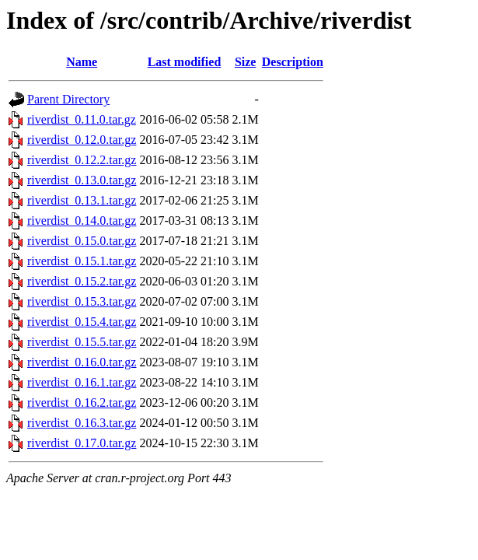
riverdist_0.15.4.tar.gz (81, 321)
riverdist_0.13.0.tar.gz (81, 180)
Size (245, 61)
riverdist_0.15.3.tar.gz (81, 301)
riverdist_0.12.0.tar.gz (81, 139)
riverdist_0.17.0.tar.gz (81, 443)
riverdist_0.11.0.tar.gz (81, 119)
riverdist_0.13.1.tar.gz (81, 200)
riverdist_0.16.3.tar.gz (81, 422)
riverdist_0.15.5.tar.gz (81, 341)
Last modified (185, 61)
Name (81, 61)
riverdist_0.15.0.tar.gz (81, 240)
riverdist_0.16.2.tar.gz (81, 402)
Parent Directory (68, 99)
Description (292, 61)
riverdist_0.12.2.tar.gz (81, 159)
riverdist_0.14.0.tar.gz (81, 220)
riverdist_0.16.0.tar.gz (81, 362)
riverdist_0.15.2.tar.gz (81, 281)
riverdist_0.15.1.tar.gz (81, 261)
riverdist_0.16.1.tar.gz (81, 382)
